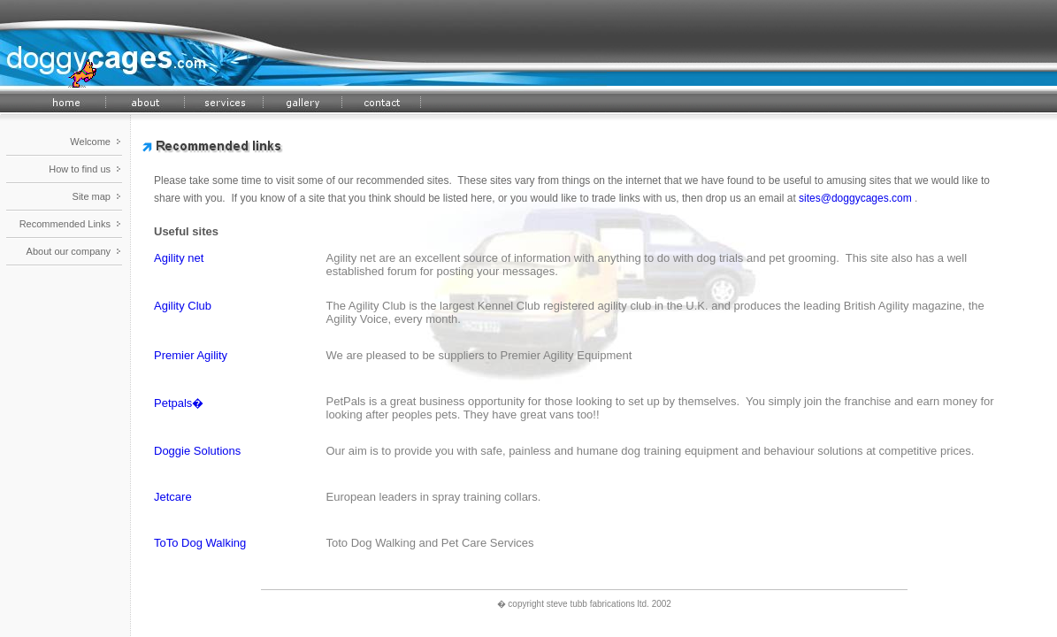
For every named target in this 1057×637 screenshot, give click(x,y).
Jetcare (173, 496)
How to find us (80, 169)
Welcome (90, 141)
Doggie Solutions (197, 450)
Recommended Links (65, 224)
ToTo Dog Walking (200, 542)
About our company (69, 251)
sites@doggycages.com (855, 198)
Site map (92, 196)
